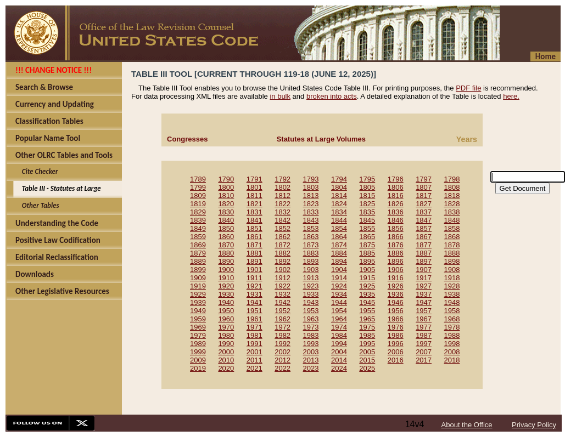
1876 (396, 245)
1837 (424, 212)
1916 (396, 278)
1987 (424, 335)
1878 (452, 245)
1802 (282, 187)
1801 (254, 187)
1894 (339, 261)
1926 (396, 286)
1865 (367, 237)
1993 (311, 343)
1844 (339, 220)
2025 (367, 368)
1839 (198, 220)
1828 (452, 204)
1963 (311, 319)
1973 (311, 327)
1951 (254, 311)
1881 (254, 253)
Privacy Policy (534, 425)
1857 (424, 228)
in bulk (280, 96)
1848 (452, 220)
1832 (282, 212)
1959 (198, 319)
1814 (339, 195)
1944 (339, 302)
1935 (367, 294)
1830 (226, 212)
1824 (339, 204)
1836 (396, 212)
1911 (254, 278)
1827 (424, 204)
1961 (254, 319)
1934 (339, 294)
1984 (339, 335)
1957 (424, 311)
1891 (254, 261)
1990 (226, 343)
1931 (254, 294)
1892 (282, 261)
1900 (226, 269)
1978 (452, 327)
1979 (198, 335)
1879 (198, 253)
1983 (311, 335)
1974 (339, 327)
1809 (198, 195)
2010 (226, 360)
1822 (282, 204)
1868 (452, 237)
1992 (282, 343)
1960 (226, 319)
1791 (254, 179)
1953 (311, 311)
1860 (226, 237)
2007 (424, 352)
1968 (452, 319)
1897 (424, 261)
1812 (282, 195)
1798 (452, 179)
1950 (226, 311)
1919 (198, 286)
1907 (424, 269)
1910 (226, 278)
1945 (367, 302)
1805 (367, 187)
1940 (226, 302)
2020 (226, 368)
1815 (367, 195)
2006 (396, 352)
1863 (311, 237)
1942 (282, 302)
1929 (198, 294)
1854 (339, 228)
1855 (367, 228)
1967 (424, 319)
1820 (226, 204)
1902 (282, 269)
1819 (198, 204)
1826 (396, 204)
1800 (226, 187)
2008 (452, 352)
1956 (396, 311)
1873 (311, 245)
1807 (424, 187)
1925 (367, 286)
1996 (396, 343)
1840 (226, 220)
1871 (254, 245)
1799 (198, 187)
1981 (254, 335)
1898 (452, 261)
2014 (339, 360)
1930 (226, 294)
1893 (311, 261)
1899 (198, 269)
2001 (254, 352)
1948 (452, 302)
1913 (311, 278)
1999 (198, 352)
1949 (198, 311)
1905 (367, 269)
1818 (452, 195)
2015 (367, 360)
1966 (396, 319)
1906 (396, 269)
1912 (282, 278)
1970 (226, 327)
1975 (367, 327)
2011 (254, 360)
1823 (311, 204)
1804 (339, 187)
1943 (311, 302)
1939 (198, 302)
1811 (254, 195)
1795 (367, 179)
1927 (424, 286)
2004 (339, 352)
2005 (367, 352)
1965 (367, 319)
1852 (282, 228)
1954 (339, 311)
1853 (311, 228)
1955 (367, 311)
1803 (311, 187)
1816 (396, 195)
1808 (452, 187)
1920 (226, 286)
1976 (396, 327)
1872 (282, 245)
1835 (367, 212)
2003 (311, 352)
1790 (226, 179)
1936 (396, 294)
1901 (254, 269)
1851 (254, 228)
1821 (254, 204)
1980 (226, 335)
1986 (396, 335)
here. (511, 96)
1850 (226, 228)
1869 (198, 245)
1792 (282, 179)
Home (545, 56)
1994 (339, 343)
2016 (396, 360)
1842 (282, 220)
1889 (198, 261)
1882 (282, 253)
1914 (339, 278)
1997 (424, 343)
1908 (452, 269)
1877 (424, 245)
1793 (311, 179)
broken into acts (331, 96)
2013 (311, 360)
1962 (282, 319)
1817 (424, 195)
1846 (396, 220)
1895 (367, 261)
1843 (311, 220)
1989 (198, 343)
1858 (452, 228)
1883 (311, 253)
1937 (424, 294)
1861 (254, 237)
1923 (311, 286)
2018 (452, 360)
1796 (396, 179)
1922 (282, 286)
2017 (424, 360)
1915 (367, 278)
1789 (198, 179)
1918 (452, 278)
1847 (424, 220)
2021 (254, 368)
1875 (367, 245)
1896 (396, 261)
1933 (311, 294)
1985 (367, 335)
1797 (424, 179)
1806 (396, 187)
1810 (226, 195)
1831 (254, 212)
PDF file (468, 88)
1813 (311, 195)
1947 (424, 302)
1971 (254, 327)
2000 (226, 352)
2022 (282, 368)
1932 (282, 294)
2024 (339, 368)
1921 (254, 286)
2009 (198, 360)
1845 (367, 220)
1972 (282, 327)
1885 (367, 253)
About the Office (467, 425)
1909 (198, 278)
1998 (452, 343)
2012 (282, 360)
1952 (282, 311)
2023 (311, 368)
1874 (339, 245)
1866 (396, 237)
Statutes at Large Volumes (321, 139)
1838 (452, 212)
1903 (311, 269)
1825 (367, 204)
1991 (254, 343)
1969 (198, 327)
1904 (339, 269)
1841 (254, 220)
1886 (396, 253)
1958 (452, 311)
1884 (339, 253)
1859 (198, 237)
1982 (282, 335)
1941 (254, 302)
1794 (339, 179)
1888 (452, 253)
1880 (226, 253)
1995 (367, 343)
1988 (452, 335)
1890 (226, 261)
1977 (424, 327)
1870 (226, 245)
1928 (452, 286)
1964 (339, 319)
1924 (339, 286)
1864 (339, 237)
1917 (424, 278)
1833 (311, 212)
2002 (282, 352)
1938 (452, 294)
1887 (424, 253)
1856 (396, 228)
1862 (282, 237)
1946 (396, 302)
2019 (198, 368)
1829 (198, 212)
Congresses (187, 139)
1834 (339, 212)
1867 (424, 237)
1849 (198, 228)
